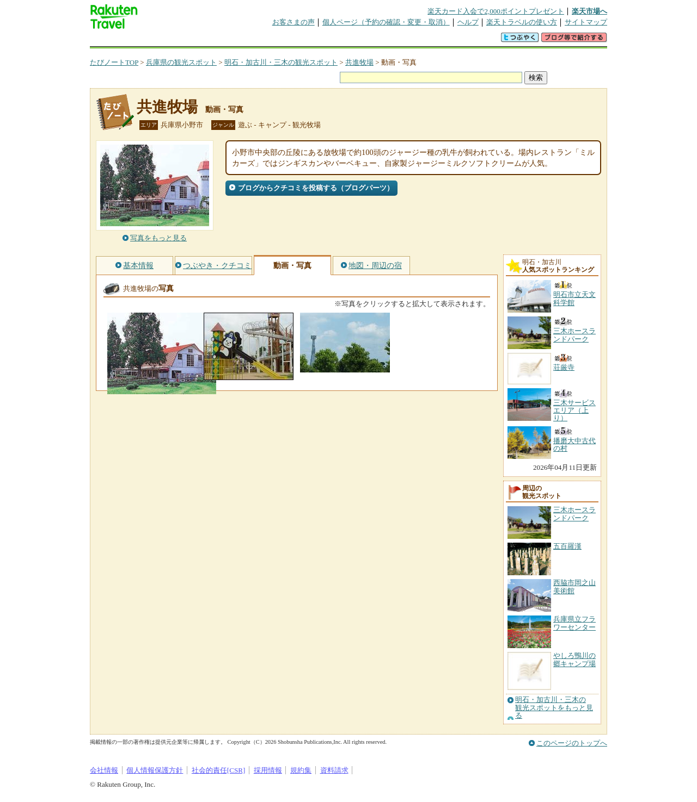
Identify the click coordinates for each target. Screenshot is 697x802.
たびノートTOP (114, 62)
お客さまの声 (293, 22)
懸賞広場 (217, 40)
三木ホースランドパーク (574, 513)
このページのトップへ (571, 743)
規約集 (300, 770)
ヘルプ (468, 22)
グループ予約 (306, 40)
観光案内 (351, 40)
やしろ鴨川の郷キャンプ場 (574, 659)
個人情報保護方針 (154, 770)
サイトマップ (586, 22)
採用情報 (268, 770)
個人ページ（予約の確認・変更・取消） (386, 22)
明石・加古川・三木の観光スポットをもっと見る (554, 707)
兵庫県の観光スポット (181, 62)
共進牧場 (359, 62)
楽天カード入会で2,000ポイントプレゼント (495, 11)
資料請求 (334, 770)
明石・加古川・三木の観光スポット (281, 62)
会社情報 (104, 770)
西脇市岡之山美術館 (574, 586)
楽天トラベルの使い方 (521, 22)
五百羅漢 (567, 546)
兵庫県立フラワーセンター (574, 623)
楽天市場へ (589, 11)
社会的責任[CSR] (219, 770)
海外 (172, 40)
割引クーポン (262, 40)
